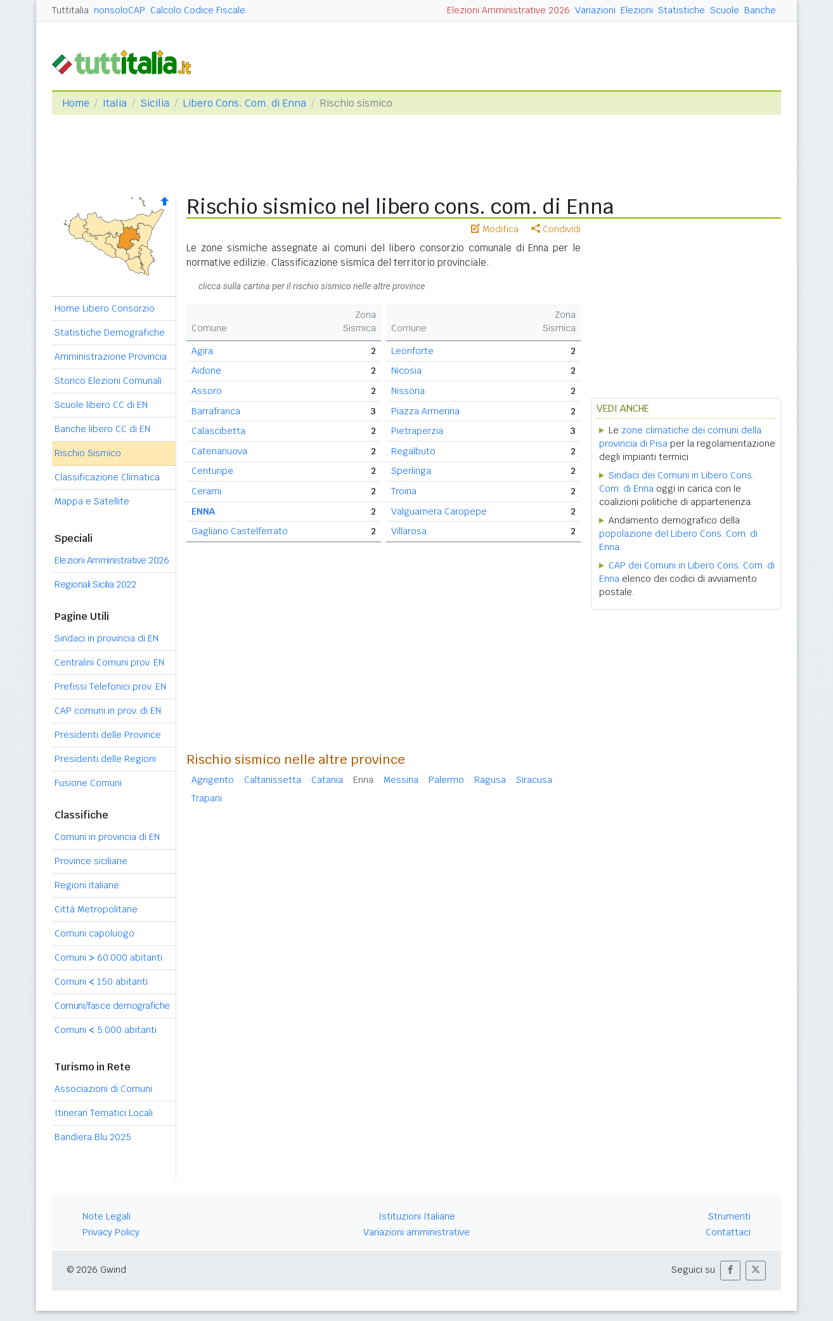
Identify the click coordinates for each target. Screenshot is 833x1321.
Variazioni (595, 10)
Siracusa (534, 779)
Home (75, 103)
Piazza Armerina (425, 411)
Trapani (206, 798)
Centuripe (212, 470)
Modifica (495, 229)
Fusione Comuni (88, 783)
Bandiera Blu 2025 (93, 1137)
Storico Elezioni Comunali (108, 380)
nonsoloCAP (119, 10)
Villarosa (409, 531)
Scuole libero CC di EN (101, 405)
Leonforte (412, 351)
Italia (115, 103)
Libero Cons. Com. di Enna (244, 103)
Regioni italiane (87, 885)
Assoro (206, 391)
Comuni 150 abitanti (101, 981)
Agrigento (212, 779)
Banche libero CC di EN (102, 429)
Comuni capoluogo (94, 933)
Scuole (724, 10)
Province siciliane (91, 861)
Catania (327, 779)
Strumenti (729, 1216)
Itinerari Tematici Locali (104, 1113)
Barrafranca (215, 411)
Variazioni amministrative (416, 1232)
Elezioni (637, 10)
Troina (403, 491)
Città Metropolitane (96, 909)
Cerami (206, 491)
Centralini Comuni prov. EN (109, 662)
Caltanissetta (272, 779)
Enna (363, 779)
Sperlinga (411, 470)
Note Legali (106, 1216)
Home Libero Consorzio (105, 308)
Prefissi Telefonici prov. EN (110, 686)
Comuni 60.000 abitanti (108, 957)
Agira (202, 351)
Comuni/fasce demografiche (112, 1005)
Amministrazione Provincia (111, 356)
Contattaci (728, 1232)
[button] (730, 1270)
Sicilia (154, 103)
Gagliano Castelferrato (239, 531)
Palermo (446, 779)
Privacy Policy (110, 1232)
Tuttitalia (70, 10)
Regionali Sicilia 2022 (95, 584)
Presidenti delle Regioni (105, 759)
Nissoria (408, 391)
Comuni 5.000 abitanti (106, 1029)
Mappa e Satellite (92, 501)
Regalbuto (413, 451)
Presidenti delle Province (108, 734)
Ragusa (490, 779)
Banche (760, 10)
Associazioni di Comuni (103, 1088)
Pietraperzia (417, 431)
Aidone (206, 370)
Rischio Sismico (88, 453)
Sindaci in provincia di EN (106, 638)
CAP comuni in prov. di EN (108, 710)
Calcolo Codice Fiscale (197, 10)
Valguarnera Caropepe (439, 511)
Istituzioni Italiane (416, 1216)
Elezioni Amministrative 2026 (508, 10)
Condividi (556, 229)
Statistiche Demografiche (110, 332)
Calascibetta (218, 431)
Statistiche (681, 10)
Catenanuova (219, 451)
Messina (401, 779)
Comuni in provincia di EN (107, 837)
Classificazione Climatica (107, 477)
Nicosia (406, 370)
